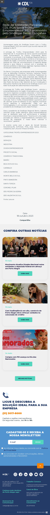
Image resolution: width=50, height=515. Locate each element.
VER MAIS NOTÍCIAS (25, 378)
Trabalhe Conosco (33, 482)
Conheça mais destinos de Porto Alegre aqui (11, 491)
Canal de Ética (32, 489)
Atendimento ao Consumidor (32, 502)
